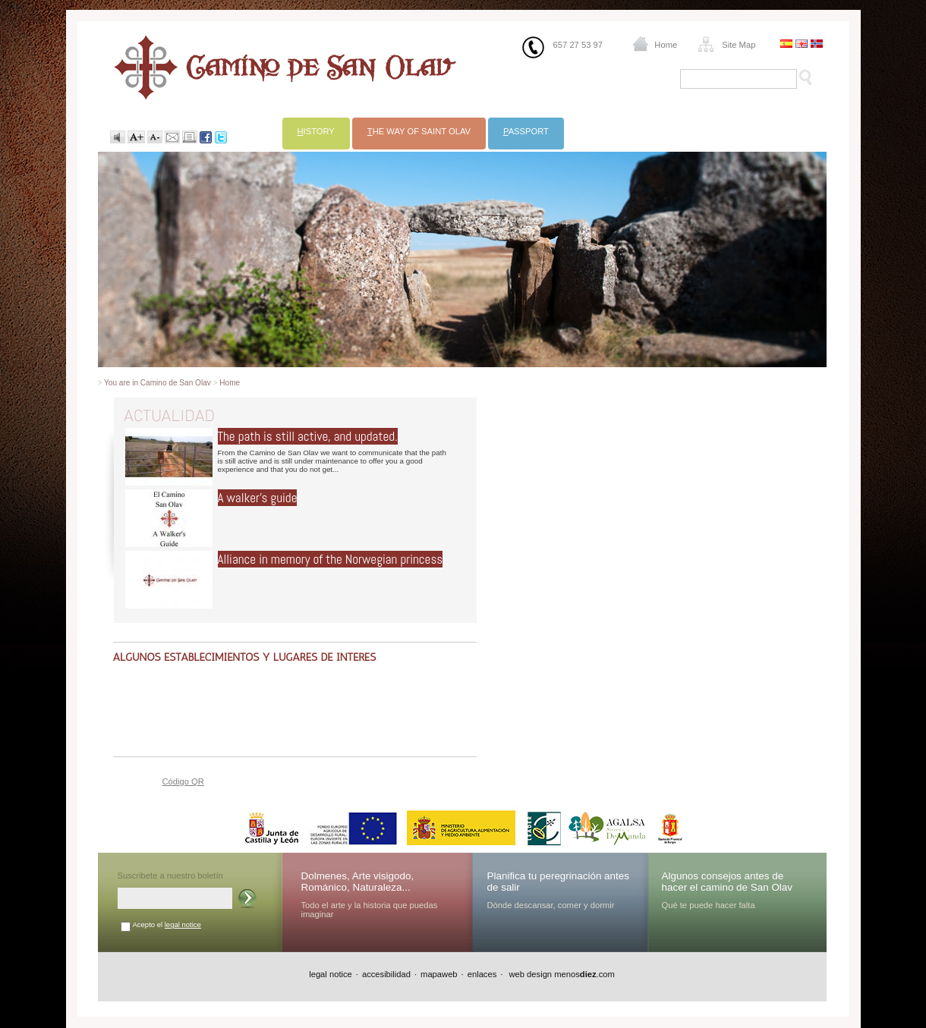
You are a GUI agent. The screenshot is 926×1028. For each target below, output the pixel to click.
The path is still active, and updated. (308, 436)
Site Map (738, 44)
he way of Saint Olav (419, 131)
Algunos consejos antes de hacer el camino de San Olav (727, 881)
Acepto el (167, 924)
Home (665, 44)
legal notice (183, 924)
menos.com (584, 974)
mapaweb (439, 974)
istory (316, 131)
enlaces (482, 974)
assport (526, 131)
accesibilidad (386, 974)
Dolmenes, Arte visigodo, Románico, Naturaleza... (357, 881)
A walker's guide (258, 497)
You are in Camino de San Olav (157, 383)
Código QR (183, 781)
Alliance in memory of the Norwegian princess (330, 559)
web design (529, 974)
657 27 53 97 (578, 44)
